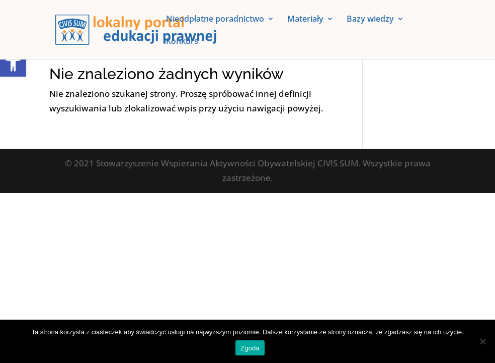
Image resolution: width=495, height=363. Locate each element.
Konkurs (182, 41)
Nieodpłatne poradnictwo (215, 19)
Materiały (305, 19)
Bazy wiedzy (370, 19)
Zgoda (250, 348)
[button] (13, 63)
